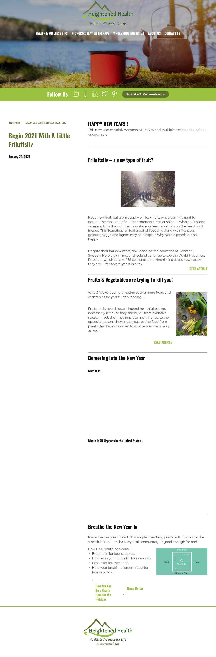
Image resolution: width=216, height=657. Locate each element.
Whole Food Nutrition (128, 33)
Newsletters (14, 122)
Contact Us (172, 33)
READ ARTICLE (198, 268)
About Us (154, 33)
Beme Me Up (135, 588)
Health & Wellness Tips (52, 33)
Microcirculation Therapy (90, 33)
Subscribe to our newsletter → (145, 94)
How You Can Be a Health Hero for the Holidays (103, 592)
